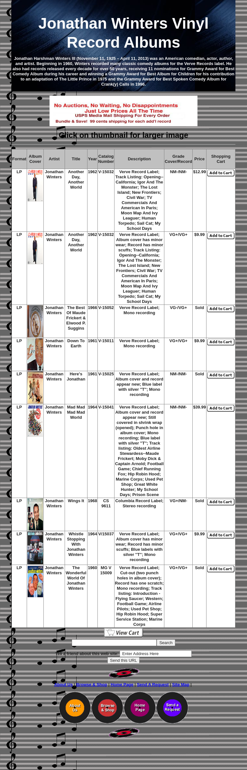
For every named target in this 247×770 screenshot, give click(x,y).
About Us (63, 684)
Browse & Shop (91, 684)
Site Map (180, 684)
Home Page (122, 684)
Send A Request (153, 684)
